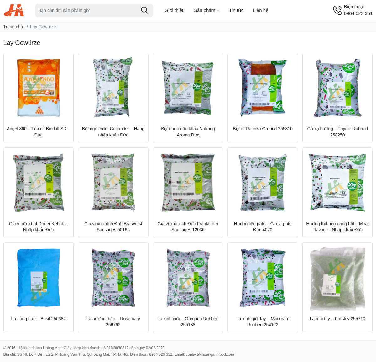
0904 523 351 (358, 10)
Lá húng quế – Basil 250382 (38, 318)
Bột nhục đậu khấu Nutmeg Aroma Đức (188, 131)
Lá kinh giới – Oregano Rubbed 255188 (187, 321)
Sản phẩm (207, 11)
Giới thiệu (175, 10)
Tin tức (236, 10)
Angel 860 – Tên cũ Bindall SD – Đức (38, 131)
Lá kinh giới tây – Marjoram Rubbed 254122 (262, 321)
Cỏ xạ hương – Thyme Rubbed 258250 (337, 131)
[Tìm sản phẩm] (94, 10)
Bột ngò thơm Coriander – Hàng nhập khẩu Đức (113, 131)
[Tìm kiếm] (145, 10)
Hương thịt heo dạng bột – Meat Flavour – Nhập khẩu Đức (337, 226)
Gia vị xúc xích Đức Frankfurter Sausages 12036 (188, 226)
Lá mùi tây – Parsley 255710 (337, 318)
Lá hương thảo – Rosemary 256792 (113, 321)
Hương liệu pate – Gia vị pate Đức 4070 (263, 226)
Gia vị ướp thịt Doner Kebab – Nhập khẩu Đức (38, 226)
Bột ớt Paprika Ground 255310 (263, 128)
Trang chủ (13, 26)
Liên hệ (260, 10)
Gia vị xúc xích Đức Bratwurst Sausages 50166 (113, 226)
